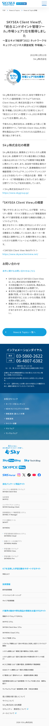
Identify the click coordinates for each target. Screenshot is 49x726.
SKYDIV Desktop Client (24, 506)
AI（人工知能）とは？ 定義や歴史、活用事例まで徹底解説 (21, 664)
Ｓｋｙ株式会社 (27, 722)
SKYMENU (6, 528)
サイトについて (8, 700)
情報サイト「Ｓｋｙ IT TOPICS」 (12, 616)
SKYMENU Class (25, 550)
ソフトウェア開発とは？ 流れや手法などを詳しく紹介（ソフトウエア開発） (24, 644)
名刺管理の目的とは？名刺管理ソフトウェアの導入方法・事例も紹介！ (24, 682)
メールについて (9, 713)
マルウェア (10, 428)
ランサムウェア (12, 433)
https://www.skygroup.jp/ (15, 192)
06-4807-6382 (29, 361)
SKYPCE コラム (7, 622)
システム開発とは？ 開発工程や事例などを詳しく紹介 (20, 651)
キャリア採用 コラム (9, 638)
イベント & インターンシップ (11, 595)
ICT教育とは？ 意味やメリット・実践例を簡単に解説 (20, 675)
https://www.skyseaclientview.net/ (20, 254)
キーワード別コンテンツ (15, 404)
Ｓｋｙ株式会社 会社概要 (12, 704)
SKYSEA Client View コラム (12, 627)
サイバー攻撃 (11, 423)
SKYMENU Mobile (25, 542)
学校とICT (6, 574)
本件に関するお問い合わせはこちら (18, 270)
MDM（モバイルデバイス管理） (18, 408)
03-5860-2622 (29, 356)
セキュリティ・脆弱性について (15, 709)
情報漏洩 (9, 418)
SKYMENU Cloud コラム (10, 632)
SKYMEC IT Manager (24, 513)
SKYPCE (24, 498)
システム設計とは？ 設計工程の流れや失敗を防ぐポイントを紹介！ (23, 657)
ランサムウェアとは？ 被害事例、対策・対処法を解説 (20, 689)
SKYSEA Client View (24, 490)
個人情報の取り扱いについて (13, 696)
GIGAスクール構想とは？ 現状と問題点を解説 (17, 670)
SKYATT (24, 521)
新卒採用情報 (7, 590)
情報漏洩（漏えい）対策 (15, 413)
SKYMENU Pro (25, 557)
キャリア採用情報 (8, 600)
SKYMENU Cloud (25, 534)
